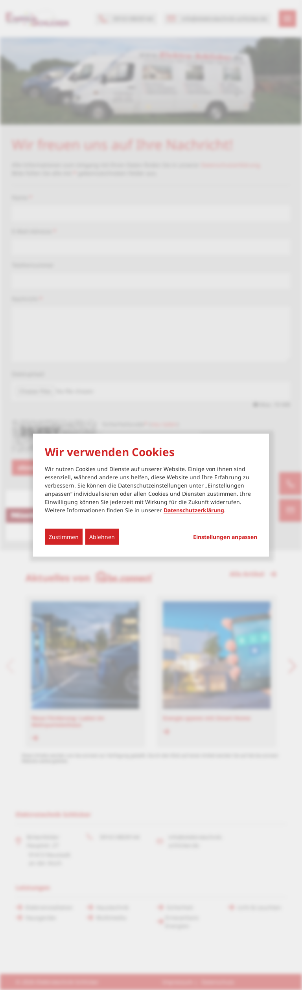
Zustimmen (64, 536)
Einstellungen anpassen (225, 537)
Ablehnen (102, 536)
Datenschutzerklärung (194, 509)
